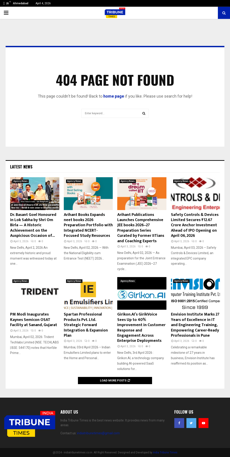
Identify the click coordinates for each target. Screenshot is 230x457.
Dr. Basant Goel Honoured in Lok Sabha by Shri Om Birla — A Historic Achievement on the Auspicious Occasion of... (33, 225)
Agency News (20, 181)
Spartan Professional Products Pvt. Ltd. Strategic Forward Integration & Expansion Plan (86, 325)
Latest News (21, 167)
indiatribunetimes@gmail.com (98, 433)
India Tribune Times (165, 452)
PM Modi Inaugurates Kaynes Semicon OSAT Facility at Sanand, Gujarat (33, 319)
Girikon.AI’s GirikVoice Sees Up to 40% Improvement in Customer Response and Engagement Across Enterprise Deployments (141, 327)
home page (113, 96)
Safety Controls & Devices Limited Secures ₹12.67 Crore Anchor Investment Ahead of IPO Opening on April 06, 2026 (195, 225)
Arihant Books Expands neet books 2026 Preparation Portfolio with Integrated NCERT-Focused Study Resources (88, 225)
